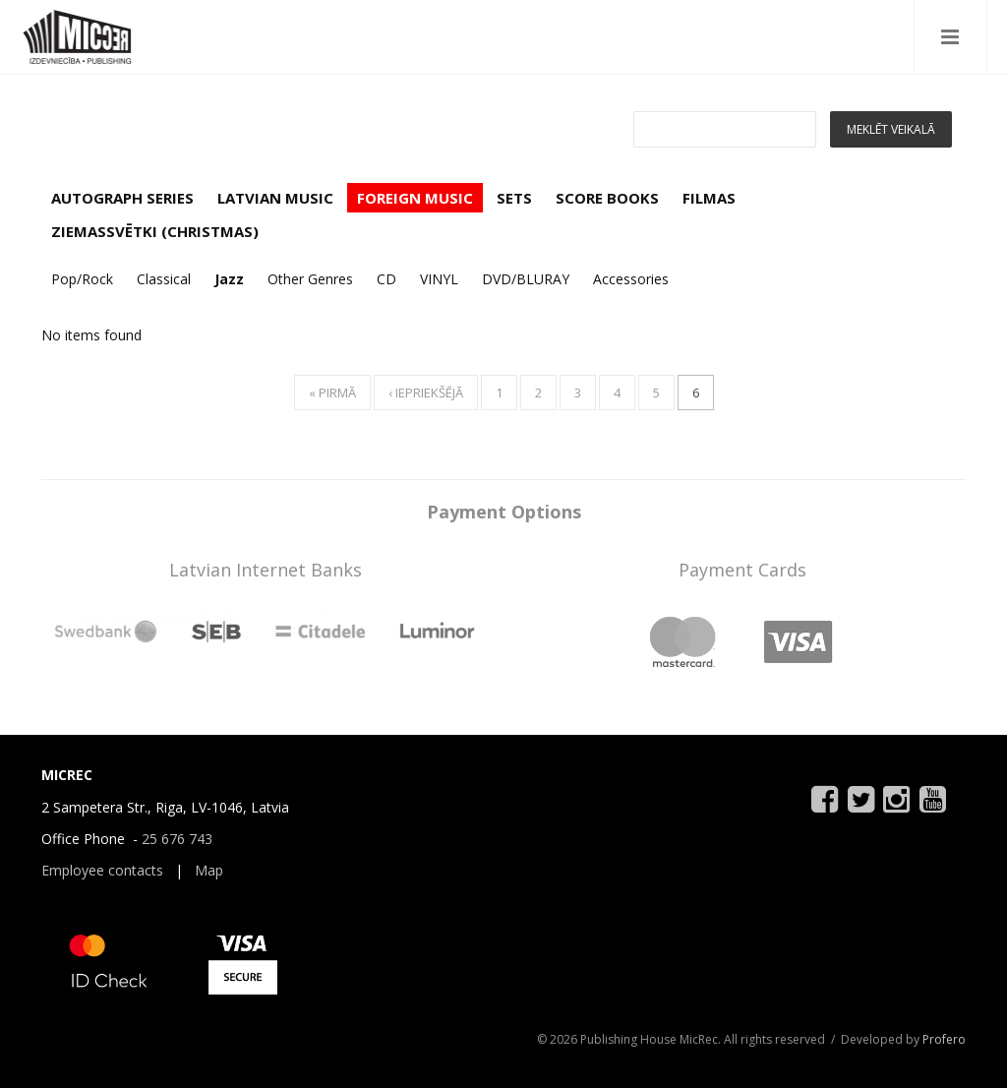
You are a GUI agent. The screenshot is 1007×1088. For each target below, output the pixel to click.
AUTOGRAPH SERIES (122, 198)
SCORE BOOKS (607, 198)
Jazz (229, 279)
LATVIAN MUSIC (275, 198)
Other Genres (310, 279)
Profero (944, 1039)
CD (386, 279)
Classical (164, 279)
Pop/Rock (82, 279)
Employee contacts (102, 870)
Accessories (631, 279)
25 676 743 (177, 838)
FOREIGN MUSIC (415, 198)
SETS (514, 198)
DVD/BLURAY (525, 279)
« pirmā (332, 392)
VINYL (439, 279)
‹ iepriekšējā (425, 392)
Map (209, 870)
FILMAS (709, 198)
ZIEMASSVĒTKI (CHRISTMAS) (155, 231)
